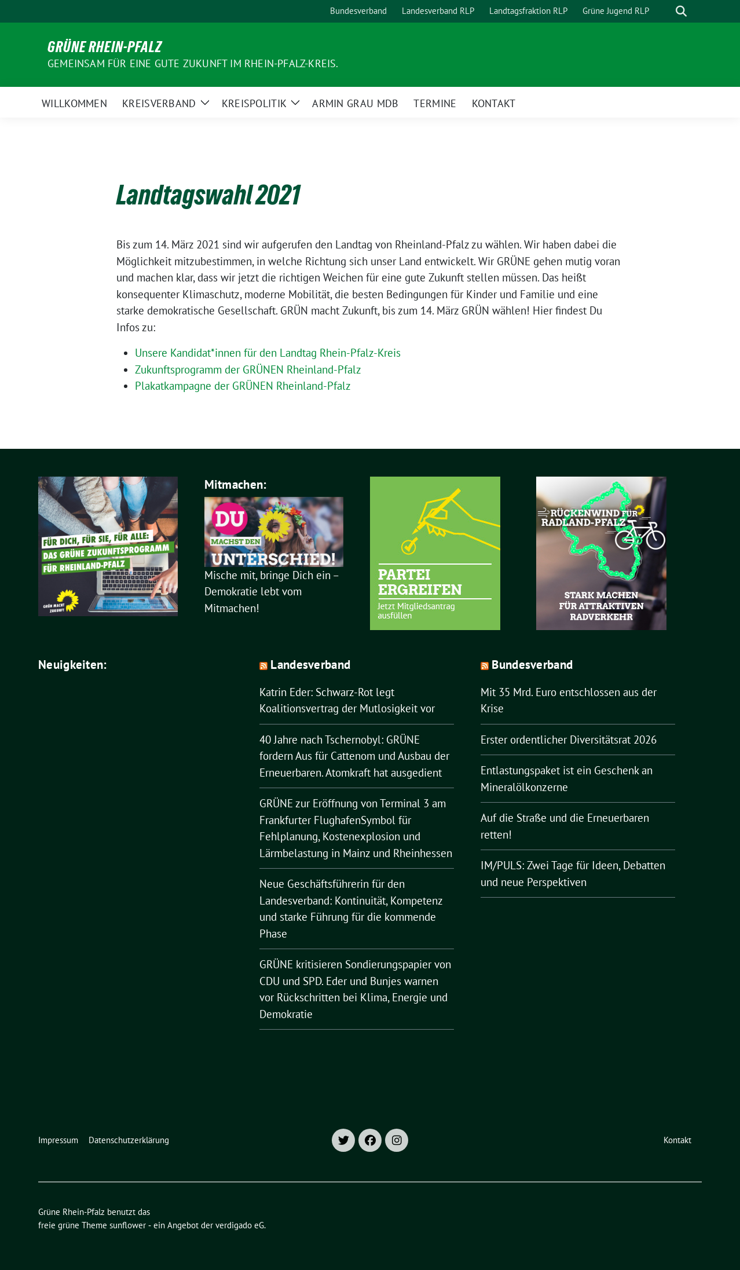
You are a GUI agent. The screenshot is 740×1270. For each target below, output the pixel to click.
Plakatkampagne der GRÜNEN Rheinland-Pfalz (243, 386)
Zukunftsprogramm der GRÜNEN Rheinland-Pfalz (248, 369)
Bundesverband (532, 664)
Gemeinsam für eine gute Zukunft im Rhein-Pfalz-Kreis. (193, 63)
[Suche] (665, 11)
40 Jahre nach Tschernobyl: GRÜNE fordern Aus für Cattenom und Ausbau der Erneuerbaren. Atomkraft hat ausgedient (354, 756)
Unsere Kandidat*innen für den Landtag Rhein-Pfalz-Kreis (268, 353)
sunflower (127, 1225)
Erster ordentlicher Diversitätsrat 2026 (569, 739)
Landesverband (310, 664)
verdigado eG (239, 1225)
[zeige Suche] (681, 11)
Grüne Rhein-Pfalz (104, 47)
